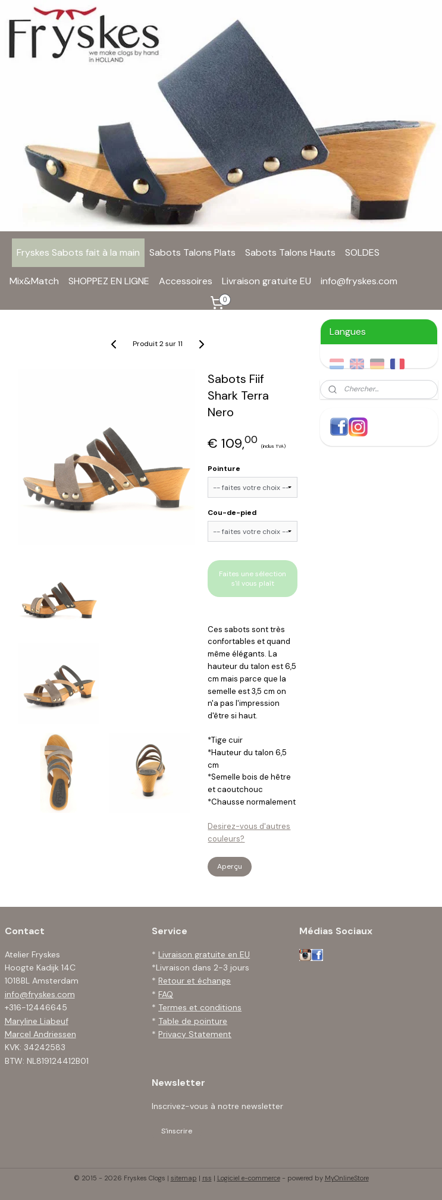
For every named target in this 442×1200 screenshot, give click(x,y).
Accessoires (185, 281)
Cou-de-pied (232, 512)
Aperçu (229, 866)
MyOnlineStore (347, 1178)
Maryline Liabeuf (36, 1021)
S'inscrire (176, 1131)
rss (207, 1178)
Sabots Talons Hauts (290, 252)
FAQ (165, 994)
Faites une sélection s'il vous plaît (252, 578)
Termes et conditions (200, 1007)
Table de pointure (192, 1021)
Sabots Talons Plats (192, 252)
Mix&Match (34, 281)
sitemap (184, 1178)
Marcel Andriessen (40, 1034)
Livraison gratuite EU (266, 281)
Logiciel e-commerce (248, 1178)
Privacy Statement (194, 1034)
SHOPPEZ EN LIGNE (108, 281)
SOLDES (362, 252)
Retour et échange (194, 980)
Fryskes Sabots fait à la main (78, 252)
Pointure (224, 468)
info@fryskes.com (359, 281)
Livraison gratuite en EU (204, 954)
